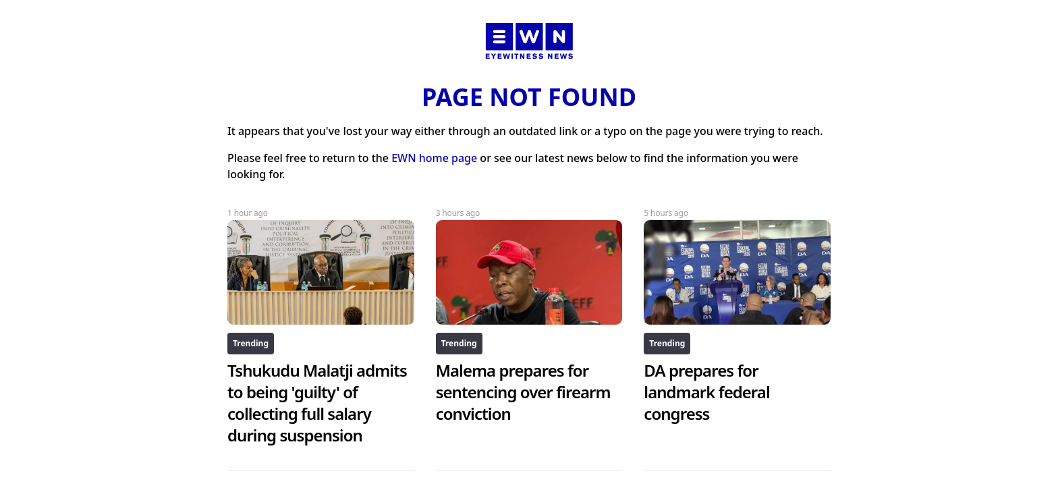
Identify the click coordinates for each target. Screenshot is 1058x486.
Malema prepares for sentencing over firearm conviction (523, 392)
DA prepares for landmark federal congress (706, 392)
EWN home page (434, 158)
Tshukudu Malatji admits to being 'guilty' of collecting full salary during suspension (317, 402)
